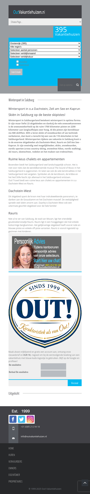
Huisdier (23, 61)
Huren (12, 454)
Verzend (74, 383)
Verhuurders (15, 461)
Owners (12, 468)
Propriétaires (15, 481)
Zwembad (24, 65)
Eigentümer (14, 474)
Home (11, 448)
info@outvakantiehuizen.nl (34, 436)
